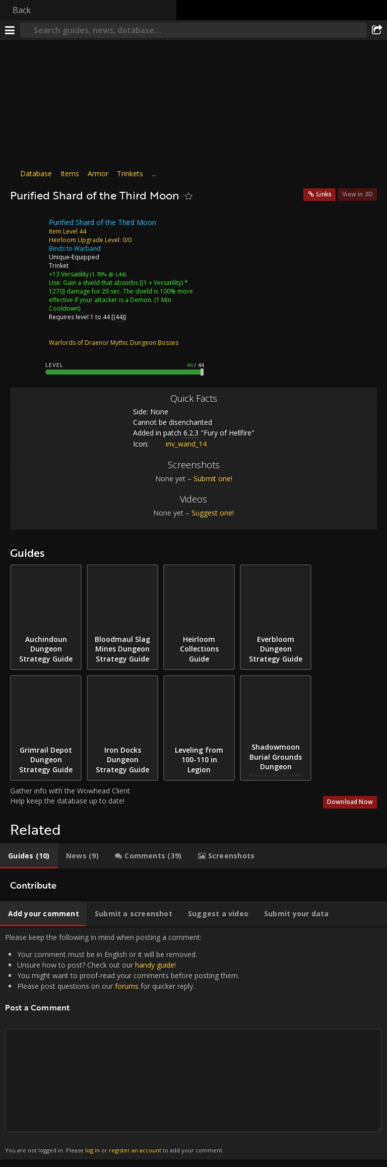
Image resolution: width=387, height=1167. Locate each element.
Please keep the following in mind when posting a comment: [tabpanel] (193, 1043)
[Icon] (27, 230)
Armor (98, 173)
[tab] (29, 855)
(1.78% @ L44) (107, 274)
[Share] (377, 30)
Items (69, 173)
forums (127, 986)
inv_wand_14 (179, 444)
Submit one (212, 478)
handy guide (154, 965)
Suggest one (211, 513)
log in (92, 1150)
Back (22, 10)
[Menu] (10, 30)
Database (36, 173)
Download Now (350, 801)
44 (118, 317)
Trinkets (130, 173)
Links (324, 194)
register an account (135, 1150)
